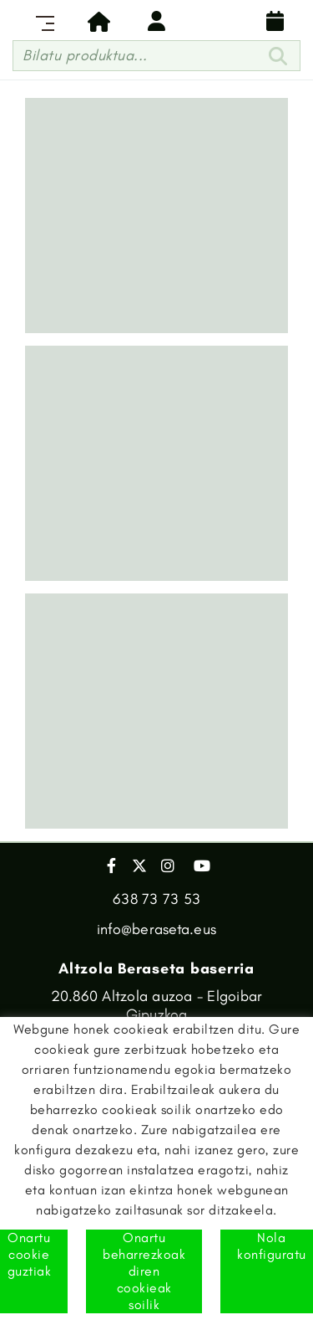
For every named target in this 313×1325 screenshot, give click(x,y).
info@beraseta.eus (156, 929)
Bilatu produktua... (85, 55)
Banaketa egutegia (275, 21)
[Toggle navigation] (42, 21)
